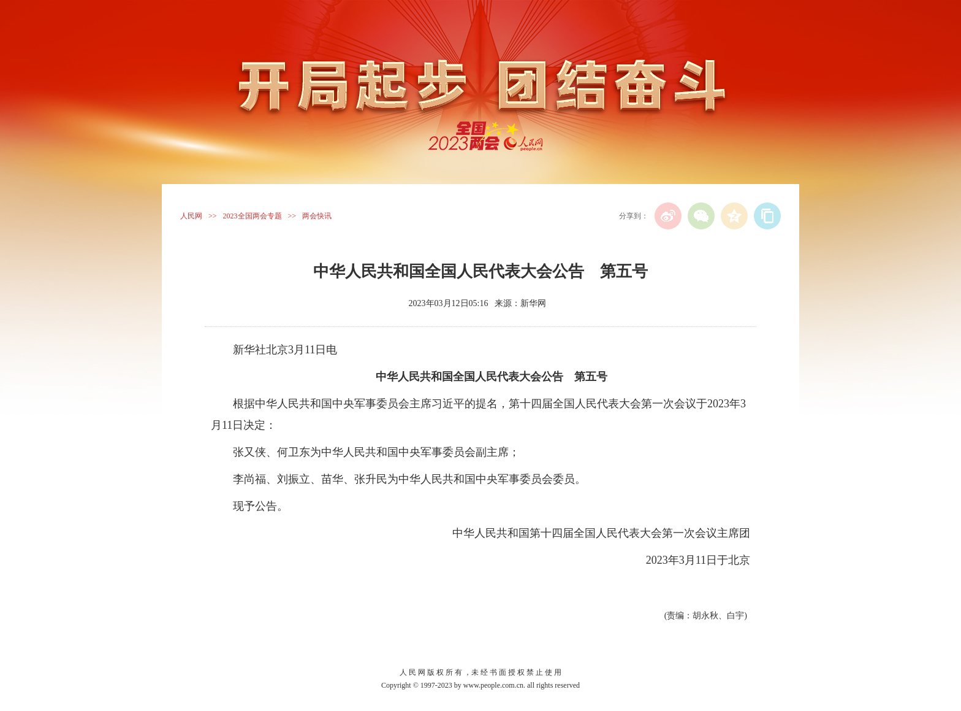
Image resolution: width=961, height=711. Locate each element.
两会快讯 (317, 216)
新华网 (533, 303)
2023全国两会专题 (252, 216)
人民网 (191, 216)
